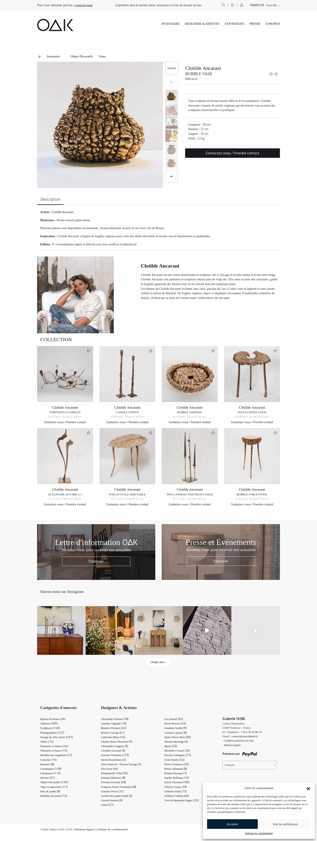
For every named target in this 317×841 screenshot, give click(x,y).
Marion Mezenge (176, 741)
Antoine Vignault (114, 723)
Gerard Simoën (111, 800)
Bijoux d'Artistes (52, 719)
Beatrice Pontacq (113, 728)
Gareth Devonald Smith (116, 795)
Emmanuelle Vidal (114, 773)
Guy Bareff (173, 719)
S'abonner (96, 561)
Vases (102, 56)
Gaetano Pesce (112, 791)
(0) (262, 5)
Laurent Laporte (175, 732)
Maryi (170, 746)
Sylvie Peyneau (176, 782)
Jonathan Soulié (175, 728)
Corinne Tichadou (115, 755)
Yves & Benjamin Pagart (181, 800)
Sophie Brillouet (176, 777)
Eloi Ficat (109, 768)
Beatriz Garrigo (113, 732)
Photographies (52, 732)
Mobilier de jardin (53, 795)
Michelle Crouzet (177, 750)
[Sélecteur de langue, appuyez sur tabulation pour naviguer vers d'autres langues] (250, 765)
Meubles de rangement (56, 755)
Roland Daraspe (175, 773)
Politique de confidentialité (259, 833)
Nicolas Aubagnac (177, 755)
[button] (308, 788)
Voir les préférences (285, 824)
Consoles (48, 759)
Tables (46, 741)
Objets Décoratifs (82, 56)
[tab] (50, 199)
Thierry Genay (175, 786)
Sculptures (50, 728)
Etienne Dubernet (113, 777)
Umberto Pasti (175, 791)
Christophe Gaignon (114, 746)
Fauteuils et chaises (54, 746)
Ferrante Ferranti (113, 782)
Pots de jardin (50, 791)
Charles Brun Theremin (116, 741)
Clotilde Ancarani (203, 68)
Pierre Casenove (176, 764)
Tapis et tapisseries (54, 786)
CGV (70, 829)
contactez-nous (83, 5)
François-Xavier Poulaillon (118, 786)
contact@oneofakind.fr (245, 736)
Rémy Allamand (175, 768)
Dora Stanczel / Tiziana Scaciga (121, 764)
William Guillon (176, 795)
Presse (254, 23)
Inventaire (170, 23)
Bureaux (47, 764)
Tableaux (49, 723)
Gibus (107, 804)
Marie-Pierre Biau (177, 737)
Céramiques (50, 768)
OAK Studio (174, 759)
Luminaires (50, 773)
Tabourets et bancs (53, 750)
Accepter (232, 824)
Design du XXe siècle (56, 737)
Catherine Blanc (113, 737)
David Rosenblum (113, 759)
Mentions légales (84, 829)
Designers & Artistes (202, 23)
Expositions (234, 23)
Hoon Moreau (175, 723)
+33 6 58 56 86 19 (251, 732)
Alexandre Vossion (114, 719)
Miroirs (47, 777)
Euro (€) (272, 5)
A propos (272, 23)
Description (50, 199)
